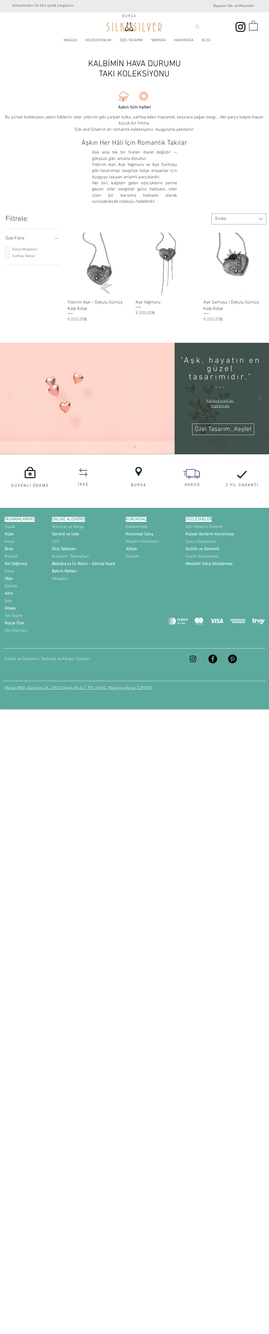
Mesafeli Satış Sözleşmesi (209, 563)
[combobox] (238, 218)
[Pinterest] (232, 659)
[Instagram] (240, 27)
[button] (253, 25)
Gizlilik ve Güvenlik (21, 658)
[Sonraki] (260, 398)
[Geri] (9, 398)
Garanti (83, 658)
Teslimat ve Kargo (57, 658)
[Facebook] (212, 659)
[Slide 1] (134, 447)
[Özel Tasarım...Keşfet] (223, 429)
